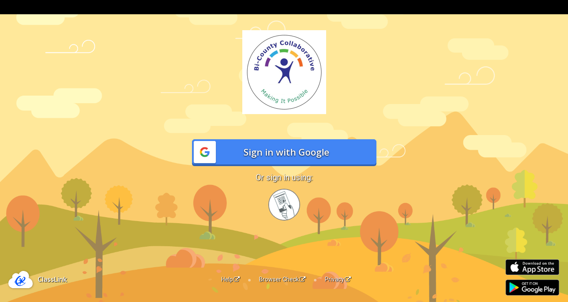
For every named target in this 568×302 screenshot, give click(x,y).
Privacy (338, 279)
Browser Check (282, 279)
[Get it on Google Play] (532, 287)
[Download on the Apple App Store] (532, 267)
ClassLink (52, 279)
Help (230, 279)
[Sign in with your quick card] (284, 205)
